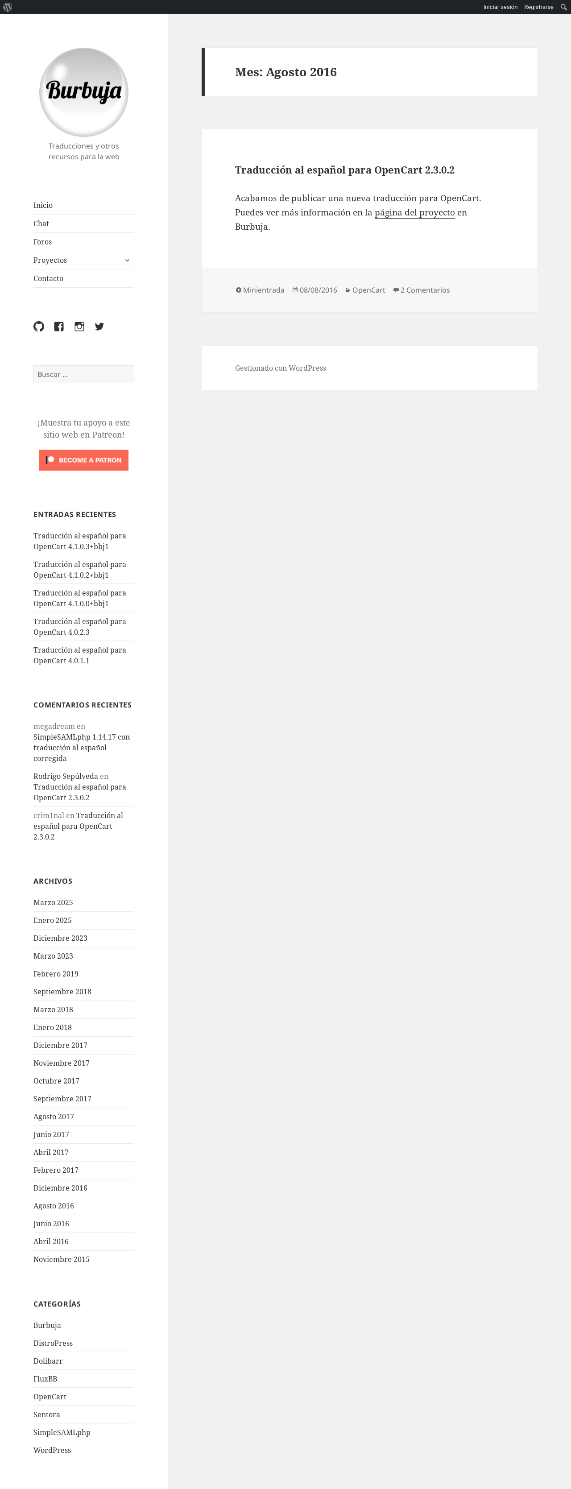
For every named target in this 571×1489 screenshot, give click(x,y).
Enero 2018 (52, 1027)
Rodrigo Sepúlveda (65, 776)
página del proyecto (415, 212)
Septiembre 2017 (62, 1099)
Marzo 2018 (53, 1009)
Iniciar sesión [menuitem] (501, 7)
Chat (41, 223)
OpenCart (49, 1397)
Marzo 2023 (53, 956)
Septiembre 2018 (62, 992)
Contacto (48, 278)
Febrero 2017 (56, 1170)
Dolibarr (48, 1361)
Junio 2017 (51, 1134)
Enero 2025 (52, 920)
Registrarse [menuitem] (539, 7)
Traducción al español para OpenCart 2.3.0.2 (78, 826)
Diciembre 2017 (60, 1045)
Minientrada (264, 290)
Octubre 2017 (56, 1081)
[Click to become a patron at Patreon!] (83, 459)
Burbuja (83, 92)
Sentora (46, 1414)
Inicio (43, 205)
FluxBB (45, 1379)
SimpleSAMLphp (62, 1432)
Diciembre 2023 (60, 938)
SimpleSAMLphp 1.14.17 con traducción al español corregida (81, 747)
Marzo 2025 (53, 902)
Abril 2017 (51, 1152)
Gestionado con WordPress (280, 368)
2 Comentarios (425, 290)
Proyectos (50, 260)
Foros (42, 242)
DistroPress (53, 1343)
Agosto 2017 (53, 1116)
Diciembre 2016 (60, 1188)
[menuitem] (8, 7)
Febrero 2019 (56, 974)
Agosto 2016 (53, 1206)
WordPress (52, 1450)
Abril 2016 (51, 1241)
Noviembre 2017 (61, 1063)
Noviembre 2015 (61, 1259)
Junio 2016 (51, 1223)
